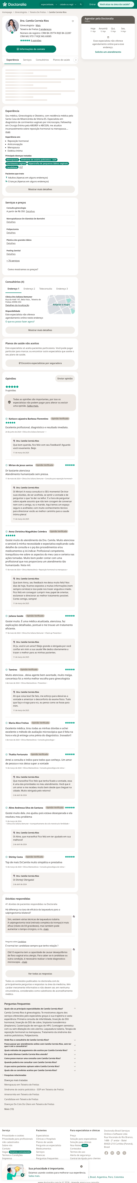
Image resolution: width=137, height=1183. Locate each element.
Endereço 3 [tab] (62, 288)
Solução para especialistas (83, 1138)
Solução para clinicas (80, 1142)
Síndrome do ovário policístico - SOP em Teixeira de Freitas (34, 1089)
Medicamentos (43, 1148)
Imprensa (7, 1158)
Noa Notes (79, 1145)
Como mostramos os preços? (23, 269)
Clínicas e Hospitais (46, 1138)
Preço (73, 1135)
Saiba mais (34, 1175)
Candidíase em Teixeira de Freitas (21, 1099)
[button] (30, 49)
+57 (21, 167)
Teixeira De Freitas (38, 12)
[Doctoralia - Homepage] (20, 4)
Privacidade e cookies (13, 1135)
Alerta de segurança (80, 1155)
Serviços (27, 59)
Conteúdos (75, 1148)
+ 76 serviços (13, 260)
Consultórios (42, 59)
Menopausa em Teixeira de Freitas (21, 1084)
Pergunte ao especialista (48, 1145)
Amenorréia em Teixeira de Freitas (21, 1094)
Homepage (7, 12)
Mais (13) (9, 1109)
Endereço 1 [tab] (13, 288)
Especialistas (42, 1135)
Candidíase (22, 942)
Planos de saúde (61, 59)
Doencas (40, 1155)
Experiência (13, 59)
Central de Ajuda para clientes (85, 1158)
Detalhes (30, 211)
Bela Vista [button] (25, 299)
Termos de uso (77, 1151)
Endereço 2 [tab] (29, 288)
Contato (6, 1148)
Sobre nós (7, 1145)
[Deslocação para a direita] (76, 60)
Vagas (16, 1151)
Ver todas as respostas (40, 973)
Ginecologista (21, 12)
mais (7, 131)
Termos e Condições (12, 1155)
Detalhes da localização (17, 305)
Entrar (92, 4)
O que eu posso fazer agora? (20, 321)
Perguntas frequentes (47, 1158)
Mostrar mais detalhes (44, 190)
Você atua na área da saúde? (116, 4)
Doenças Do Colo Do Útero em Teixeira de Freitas (29, 1104)
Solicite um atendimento (108, 51)
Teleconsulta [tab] (45, 288)
